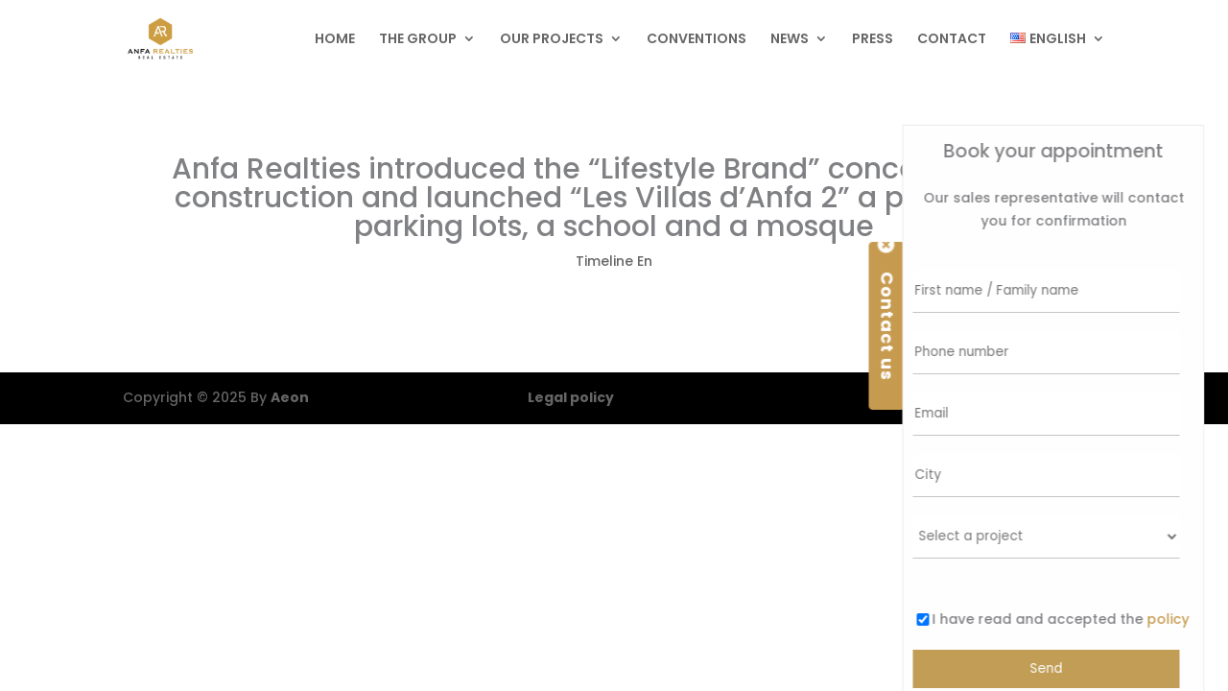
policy (1166, 619)
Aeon (290, 397)
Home (335, 40)
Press (872, 40)
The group (418, 40)
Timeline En (614, 261)
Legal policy (571, 397)
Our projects (551, 40)
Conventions (696, 40)
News (789, 40)
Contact (951, 40)
